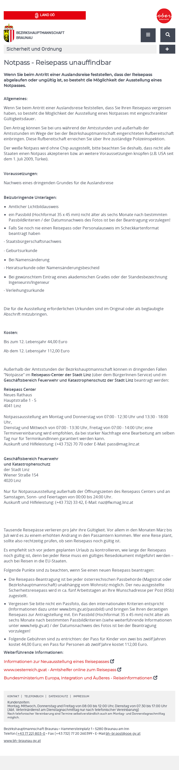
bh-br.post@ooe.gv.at (123, 733)
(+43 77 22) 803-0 (30, 733)
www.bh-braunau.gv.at (22, 741)
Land (45, 15)
